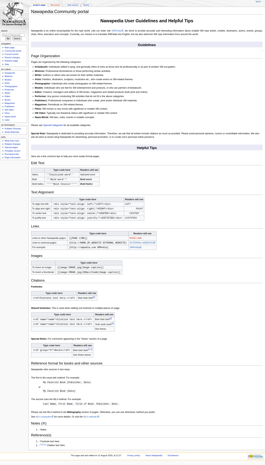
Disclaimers (173, 458)
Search (4, 31)
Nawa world (10, 116)
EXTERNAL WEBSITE (141, 244)
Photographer (11, 86)
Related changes (12, 144)
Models (8, 80)
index (7, 120)
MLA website (90, 419)
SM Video (9, 110)
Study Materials (12, 132)
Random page (11, 61)
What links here (12, 141)
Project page (39, 5)
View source (72, 5)
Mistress (9, 76)
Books (7, 100)
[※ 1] (91, 351)
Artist (7, 83)
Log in (258, 1)
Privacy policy (133, 458)
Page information (13, 157)
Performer (9, 90)
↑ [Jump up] (39, 432)
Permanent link (12, 154)
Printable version (12, 151)
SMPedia (116, 30)
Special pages (11, 147)
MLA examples (43, 419)
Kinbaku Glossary (13, 128)
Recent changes (12, 57)
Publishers (9, 106)
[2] (111, 321)
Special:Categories (53, 125)
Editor (7, 96)
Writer (7, 93)
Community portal (13, 51)
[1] (94, 299)
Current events (11, 54)
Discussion (55, 5)
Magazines (10, 103)
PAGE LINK (136, 239)
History (86, 5)
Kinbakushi (10, 73)
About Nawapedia (154, 458)
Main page (10, 47)
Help (7, 64)
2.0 (41, 447)
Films (7, 113)
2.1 (45, 447)
